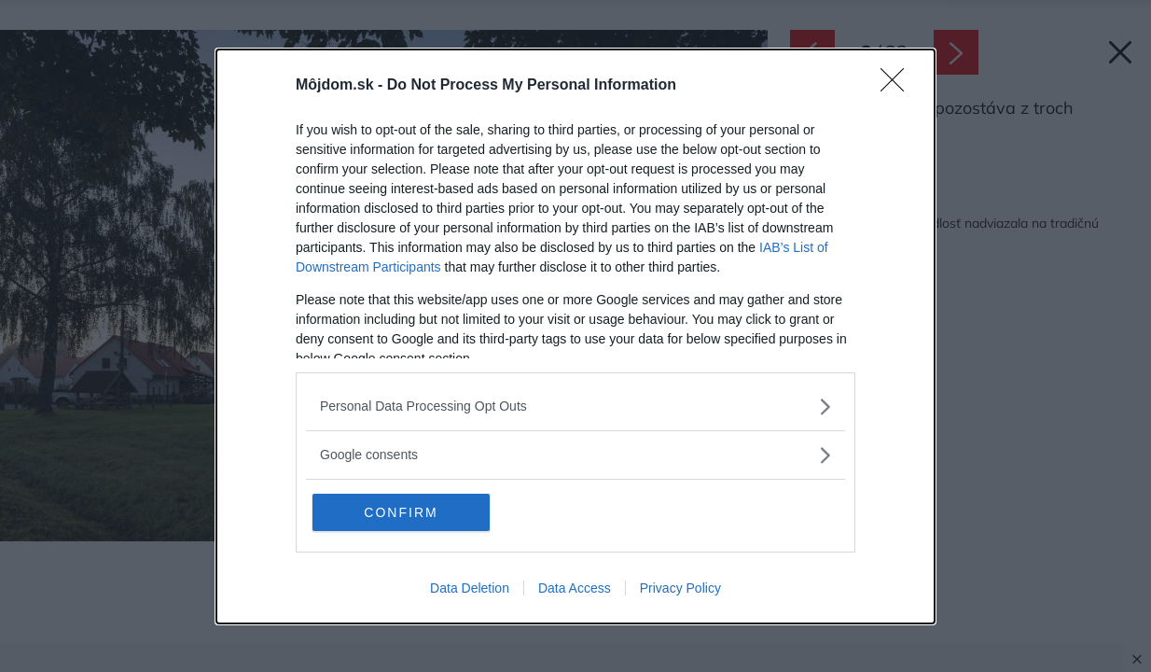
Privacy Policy (680, 588)
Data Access (574, 588)
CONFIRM (400, 512)
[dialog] (575, 336)
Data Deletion (469, 588)
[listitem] (575, 406)
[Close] (898, 86)
